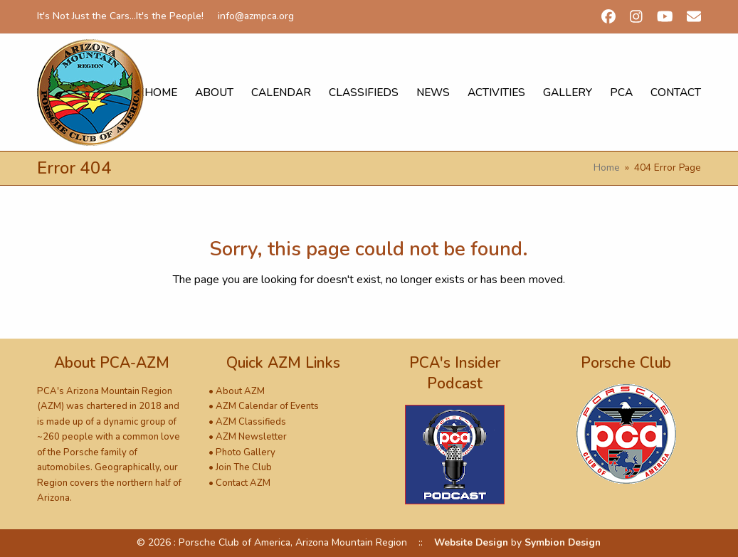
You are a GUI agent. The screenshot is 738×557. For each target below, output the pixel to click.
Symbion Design (562, 542)
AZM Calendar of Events (267, 406)
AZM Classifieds (251, 421)
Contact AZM (243, 483)
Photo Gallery (245, 452)
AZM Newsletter (251, 436)
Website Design (471, 542)
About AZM (240, 391)
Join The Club (244, 467)
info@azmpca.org (256, 16)
